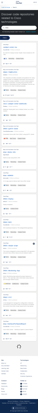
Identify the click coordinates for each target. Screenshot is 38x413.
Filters (5, 38)
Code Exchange (5, 7)
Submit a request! (31, 31)
